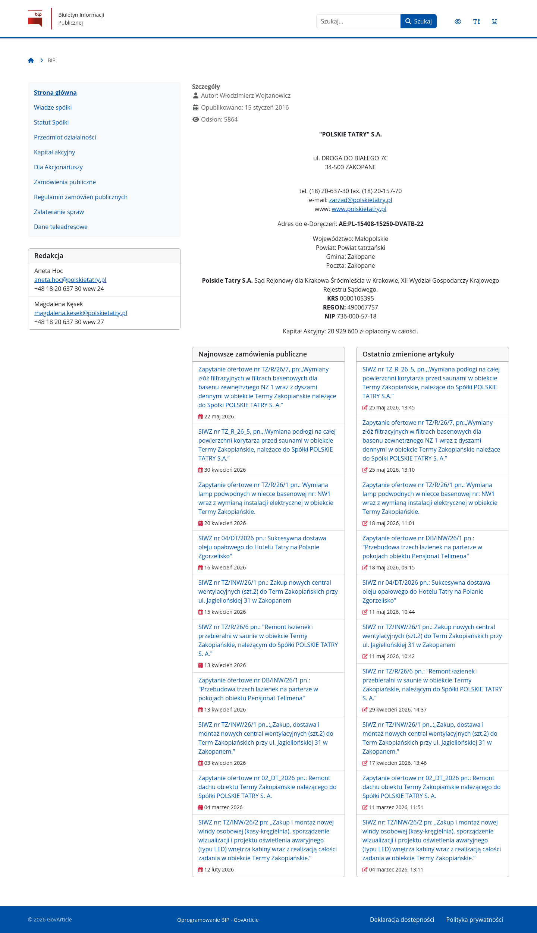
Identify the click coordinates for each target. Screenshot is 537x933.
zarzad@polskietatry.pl (360, 200)
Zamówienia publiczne (65, 182)
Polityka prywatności (474, 919)
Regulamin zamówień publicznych (81, 197)
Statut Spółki (51, 122)
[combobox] (358, 21)
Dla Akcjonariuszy (58, 167)
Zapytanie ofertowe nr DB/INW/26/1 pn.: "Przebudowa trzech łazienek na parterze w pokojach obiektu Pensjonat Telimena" (258, 689)
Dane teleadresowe (61, 227)
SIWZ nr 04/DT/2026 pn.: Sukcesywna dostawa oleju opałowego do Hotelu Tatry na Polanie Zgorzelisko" (262, 547)
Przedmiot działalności (65, 137)
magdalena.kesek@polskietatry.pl (80, 313)
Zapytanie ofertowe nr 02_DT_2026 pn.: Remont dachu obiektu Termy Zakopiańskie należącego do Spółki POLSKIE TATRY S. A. (267, 787)
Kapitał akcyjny (54, 152)
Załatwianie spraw (59, 212)
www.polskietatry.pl (359, 209)
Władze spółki (53, 107)
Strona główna (55, 92)
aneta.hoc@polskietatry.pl (70, 280)
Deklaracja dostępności (402, 919)
